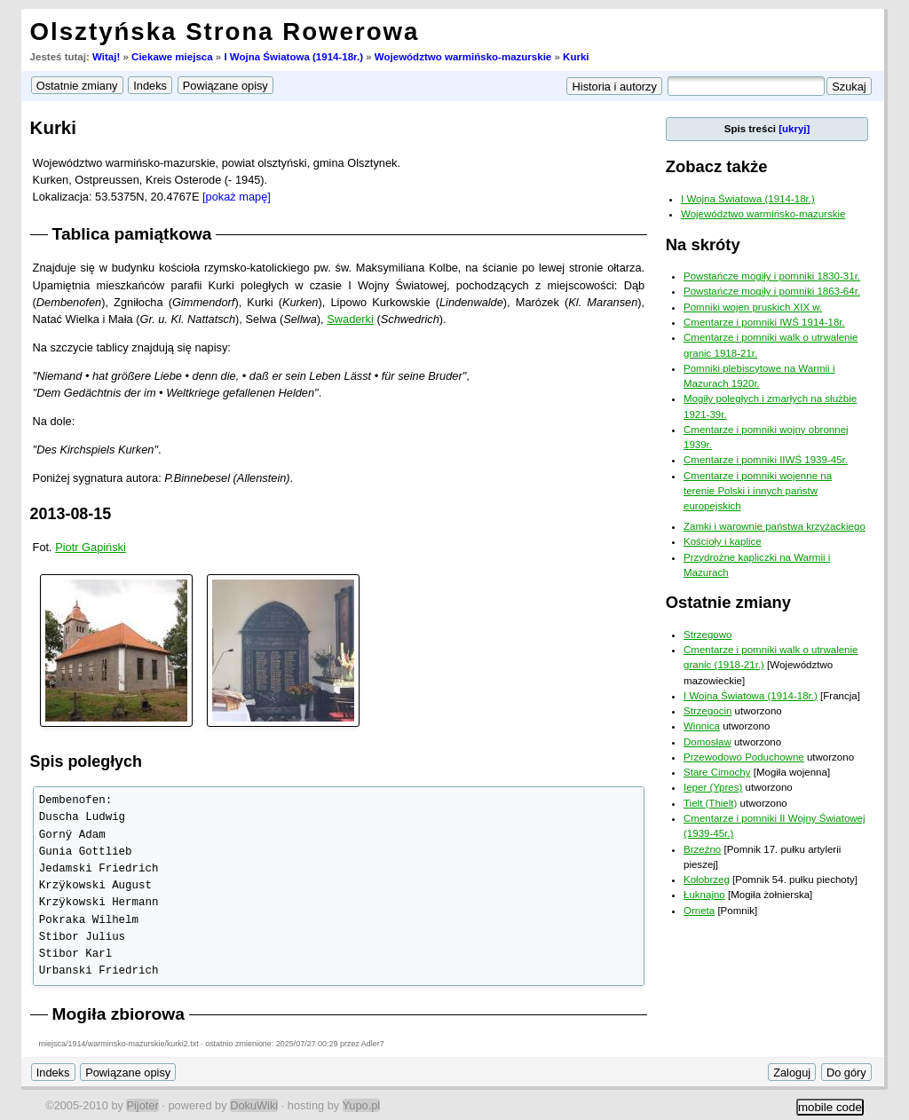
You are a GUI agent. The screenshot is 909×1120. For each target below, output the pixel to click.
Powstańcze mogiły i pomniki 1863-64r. (772, 291)
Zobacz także (717, 166)
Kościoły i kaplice (723, 541)
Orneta (699, 910)
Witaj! (106, 56)
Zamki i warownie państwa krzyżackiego (775, 526)
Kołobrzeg (707, 879)
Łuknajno (704, 894)
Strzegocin (707, 711)
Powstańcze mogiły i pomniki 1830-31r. (772, 276)
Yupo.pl (362, 1105)
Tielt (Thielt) (710, 803)
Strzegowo (707, 634)
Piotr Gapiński (90, 547)
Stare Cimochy (717, 772)
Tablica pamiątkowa (132, 234)
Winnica (702, 726)
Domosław (707, 742)
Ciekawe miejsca (172, 56)
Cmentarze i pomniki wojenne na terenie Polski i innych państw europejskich (758, 491)
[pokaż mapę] (236, 196)
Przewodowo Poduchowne (744, 757)
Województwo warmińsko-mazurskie (463, 56)
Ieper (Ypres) (713, 787)
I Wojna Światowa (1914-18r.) (293, 56)
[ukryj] (794, 128)
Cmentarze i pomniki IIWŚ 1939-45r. (766, 459)
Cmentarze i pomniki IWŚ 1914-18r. (764, 322)
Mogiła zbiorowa (118, 1014)
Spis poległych (86, 761)
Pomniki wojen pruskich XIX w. (753, 307)
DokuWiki (254, 1105)
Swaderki (350, 319)
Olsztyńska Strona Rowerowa (225, 31)
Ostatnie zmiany (728, 602)
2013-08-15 (71, 514)
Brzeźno (702, 849)
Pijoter (142, 1105)
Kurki (576, 56)
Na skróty (703, 244)
